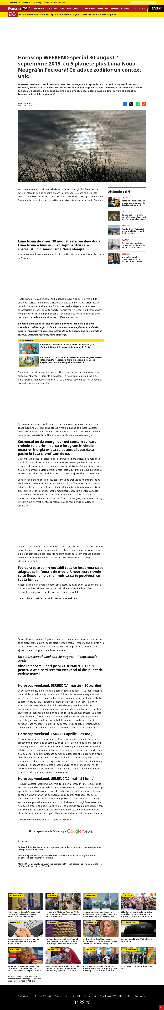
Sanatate (103, 8)
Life (134, 8)
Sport (141, 8)
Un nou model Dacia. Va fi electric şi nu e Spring (137, 940)
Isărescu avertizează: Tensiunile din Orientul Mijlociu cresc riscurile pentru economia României (24, 914)
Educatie (90, 8)
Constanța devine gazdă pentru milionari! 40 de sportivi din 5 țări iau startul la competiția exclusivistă (100, 914)
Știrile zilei (12, 3)
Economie (65, 8)
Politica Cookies (24, 996)
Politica (39, 8)
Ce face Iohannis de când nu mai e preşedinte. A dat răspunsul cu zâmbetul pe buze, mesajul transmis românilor (60, 848)
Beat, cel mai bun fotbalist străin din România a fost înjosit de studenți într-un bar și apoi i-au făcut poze (62, 968)
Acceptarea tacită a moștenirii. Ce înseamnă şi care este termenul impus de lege (23, 941)
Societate (51, 8)
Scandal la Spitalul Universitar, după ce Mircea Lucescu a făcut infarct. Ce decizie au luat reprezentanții (134, 259)
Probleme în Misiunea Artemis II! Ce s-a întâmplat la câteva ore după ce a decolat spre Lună (62, 914)
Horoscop (37, 3)
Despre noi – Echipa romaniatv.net (80, 996)
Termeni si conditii (43, 996)
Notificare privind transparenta (132, 996)
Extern (125, 8)
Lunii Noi (71, 298)
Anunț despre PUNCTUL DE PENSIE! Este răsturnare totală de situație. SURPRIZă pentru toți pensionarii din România (58, 857)
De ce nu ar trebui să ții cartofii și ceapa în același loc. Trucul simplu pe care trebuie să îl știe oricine (134, 217)
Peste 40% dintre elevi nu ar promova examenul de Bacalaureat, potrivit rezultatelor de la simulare (133, 203)
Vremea (115, 8)
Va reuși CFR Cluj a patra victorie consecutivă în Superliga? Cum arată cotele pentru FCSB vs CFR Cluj (24, 979)
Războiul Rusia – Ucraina (54, 3)
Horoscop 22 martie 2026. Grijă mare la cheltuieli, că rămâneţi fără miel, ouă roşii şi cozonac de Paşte (67, 345)
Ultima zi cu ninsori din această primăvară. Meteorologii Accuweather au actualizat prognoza (67, 14)
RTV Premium (24, 3)
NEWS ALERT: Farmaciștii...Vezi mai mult (137, 967)
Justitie (78, 8)
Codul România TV (108, 996)
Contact (58, 996)
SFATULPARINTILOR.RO (76, 666)
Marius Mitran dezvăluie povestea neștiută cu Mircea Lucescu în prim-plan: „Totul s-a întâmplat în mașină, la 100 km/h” (60, 865)
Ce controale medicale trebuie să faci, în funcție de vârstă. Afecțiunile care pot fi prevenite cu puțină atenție (133, 245)
